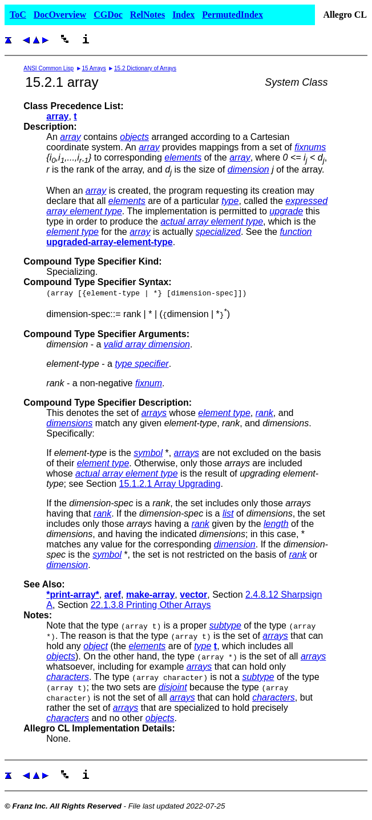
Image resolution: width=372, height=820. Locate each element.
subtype (225, 625)
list (228, 513)
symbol (148, 453)
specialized (218, 232)
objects (134, 137)
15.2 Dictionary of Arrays (145, 68)
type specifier (141, 364)
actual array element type (211, 221)
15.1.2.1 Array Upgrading (170, 484)
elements (182, 157)
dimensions (69, 423)
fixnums (310, 147)
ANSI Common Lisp (48, 68)
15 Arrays (94, 68)
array (70, 137)
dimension (248, 169)
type (229, 201)
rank (264, 413)
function (296, 232)
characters (67, 677)
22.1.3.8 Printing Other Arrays (151, 605)
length (276, 524)
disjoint (173, 687)
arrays (154, 413)
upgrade (286, 211)
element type (72, 232)
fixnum (148, 383)
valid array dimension (147, 344)
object (95, 646)
